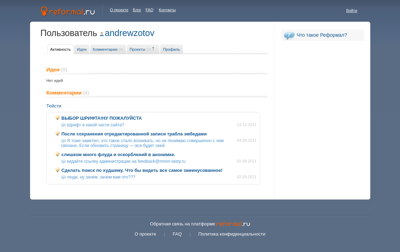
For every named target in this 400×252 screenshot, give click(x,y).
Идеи (81, 49)
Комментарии (108, 49)
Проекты (140, 49)
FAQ (149, 10)
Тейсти (54, 105)
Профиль (171, 49)
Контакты (167, 10)
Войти (351, 10)
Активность (60, 49)
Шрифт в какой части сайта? (95, 124)
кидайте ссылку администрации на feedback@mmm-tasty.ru (126, 161)
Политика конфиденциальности (231, 234)
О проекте (119, 10)
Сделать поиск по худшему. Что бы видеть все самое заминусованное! (142, 170)
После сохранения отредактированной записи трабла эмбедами (134, 133)
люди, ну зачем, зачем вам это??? (101, 177)
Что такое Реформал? (322, 35)
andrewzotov (130, 33)
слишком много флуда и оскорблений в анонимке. (119, 154)
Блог (137, 10)
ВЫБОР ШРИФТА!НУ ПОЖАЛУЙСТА (102, 118)
